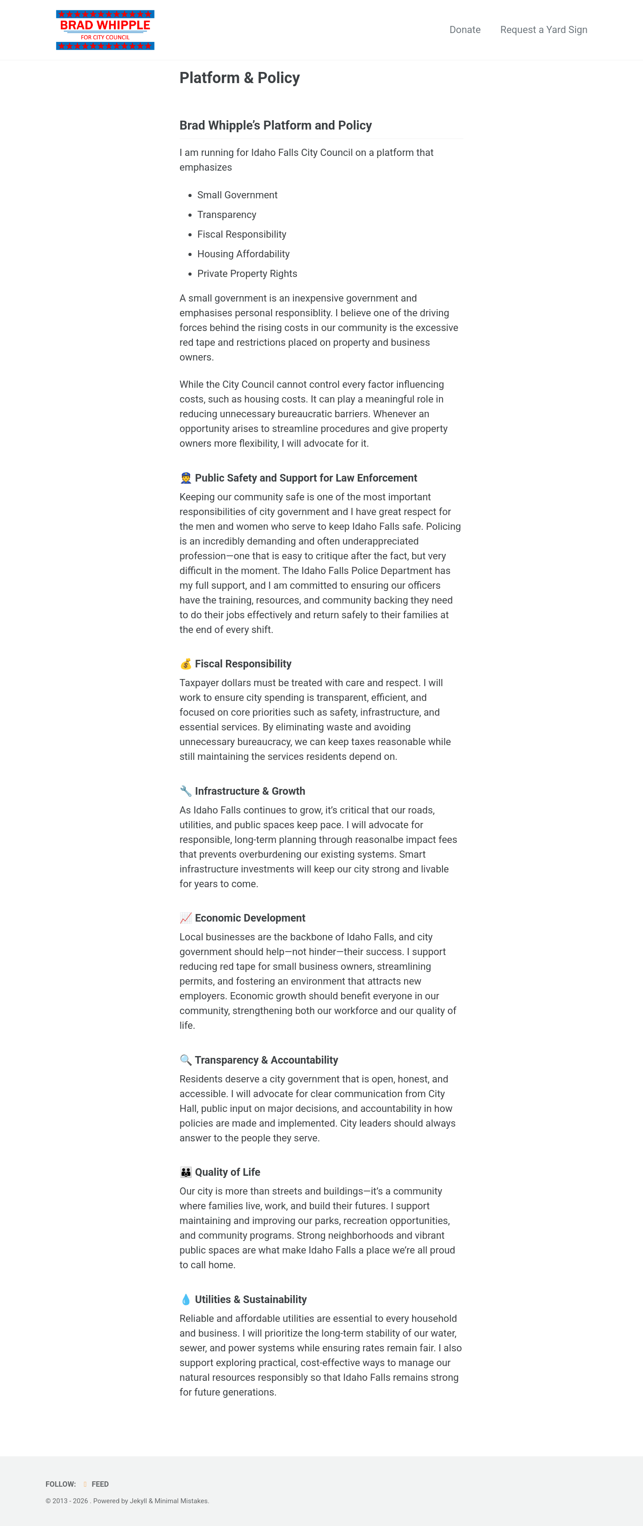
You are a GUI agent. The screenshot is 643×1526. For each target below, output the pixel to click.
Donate (465, 29)
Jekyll (138, 1501)
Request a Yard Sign (544, 29)
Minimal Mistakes (181, 1501)
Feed (95, 1484)
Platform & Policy (240, 78)
